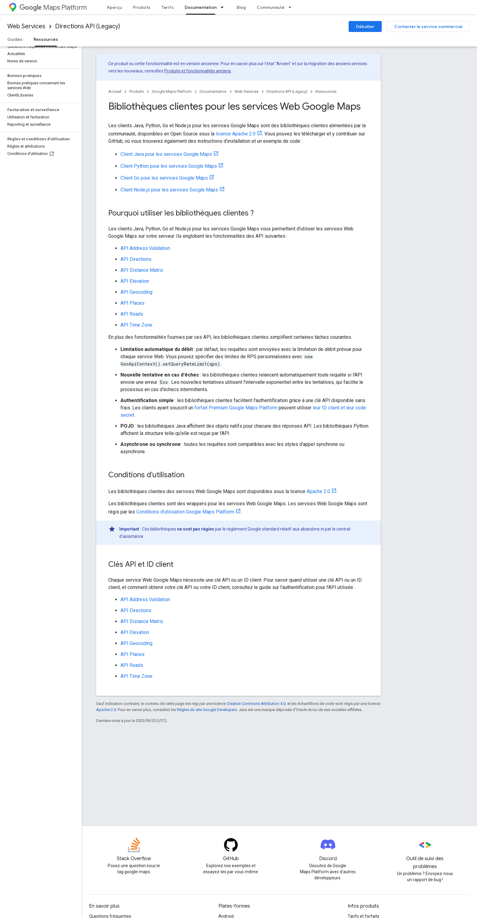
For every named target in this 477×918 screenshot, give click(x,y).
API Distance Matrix (141, 270)
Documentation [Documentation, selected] (201, 7)
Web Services (26, 26)
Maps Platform (53, 7)
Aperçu (114, 7)
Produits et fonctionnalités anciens (197, 70)
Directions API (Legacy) (87, 26)
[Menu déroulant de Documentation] (224, 7)
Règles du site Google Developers (207, 709)
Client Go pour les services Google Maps (164, 178)
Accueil (114, 91)
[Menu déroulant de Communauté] (291, 7)
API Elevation (134, 281)
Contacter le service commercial (428, 26)
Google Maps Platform (172, 91)
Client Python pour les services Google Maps (168, 166)
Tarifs (168, 7)
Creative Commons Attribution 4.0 (256, 703)
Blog (241, 7)
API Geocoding (136, 292)
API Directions (135, 259)
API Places (132, 303)
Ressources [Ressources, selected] (45, 39)
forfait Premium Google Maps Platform (235, 408)
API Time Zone (136, 325)
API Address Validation (145, 248)
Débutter (365, 26)
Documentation (213, 91)
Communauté (270, 7)
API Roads (131, 314)
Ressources (325, 91)
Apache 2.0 (318, 491)
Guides (15, 39)
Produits (142, 7)
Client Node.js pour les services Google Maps (169, 190)
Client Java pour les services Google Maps (166, 154)
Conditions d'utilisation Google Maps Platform (185, 512)
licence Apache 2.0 (236, 134)
